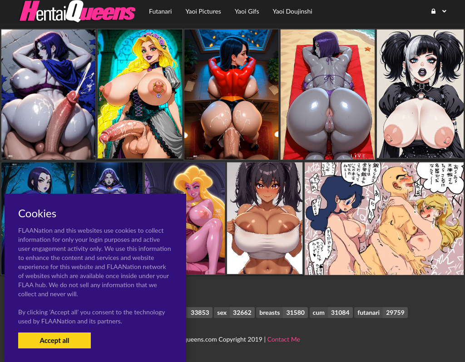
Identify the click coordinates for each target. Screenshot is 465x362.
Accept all (54, 340)
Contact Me (283, 339)
